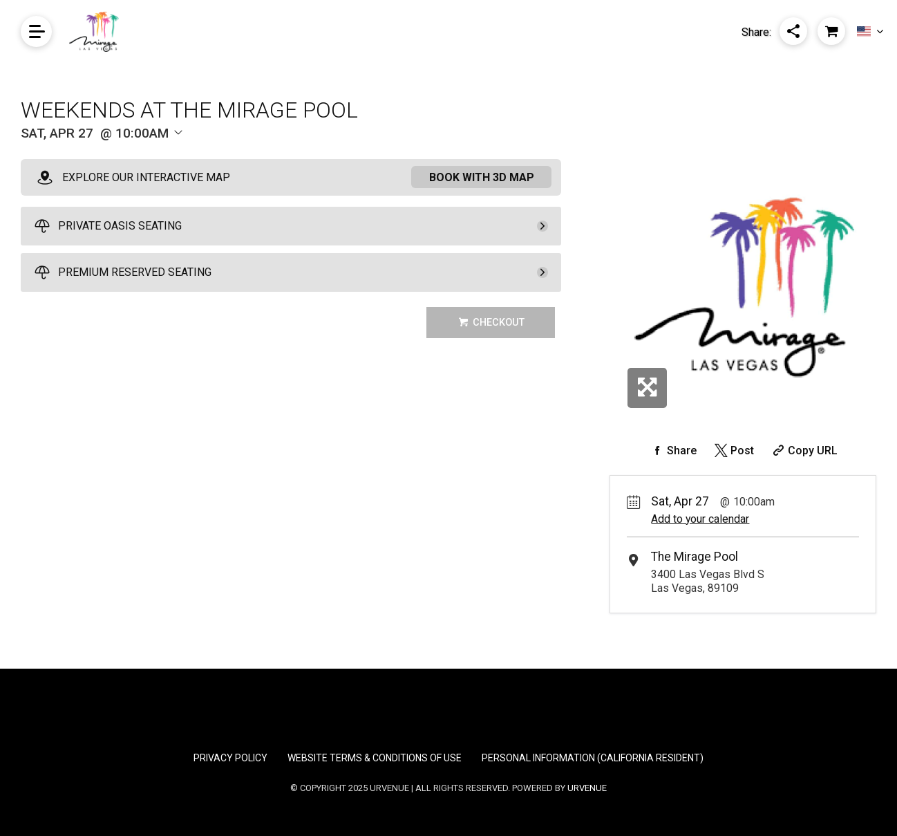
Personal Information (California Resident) (593, 757)
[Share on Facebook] (672, 450)
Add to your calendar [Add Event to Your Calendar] (700, 519)
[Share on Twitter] (733, 450)
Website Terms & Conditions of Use (374, 757)
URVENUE (587, 788)
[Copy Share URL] (803, 450)
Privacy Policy (230, 757)
